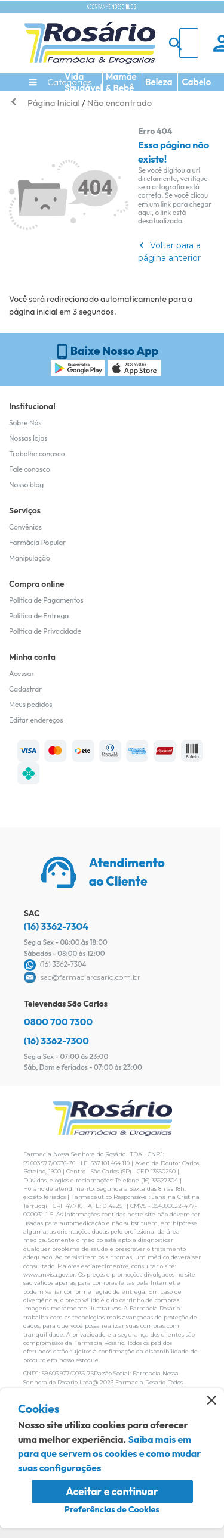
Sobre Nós (25, 422)
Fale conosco (29, 469)
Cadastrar (25, 688)
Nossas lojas (28, 438)
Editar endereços (36, 719)
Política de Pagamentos (46, 600)
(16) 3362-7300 (56, 1041)
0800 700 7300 (58, 1022)
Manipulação (29, 557)
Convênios (25, 526)
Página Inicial (53, 102)
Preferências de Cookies (112, 1509)
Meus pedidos (30, 704)
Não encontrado (119, 102)
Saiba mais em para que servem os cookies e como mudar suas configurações (109, 1453)
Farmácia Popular (37, 542)
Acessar (21, 673)
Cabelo (196, 82)
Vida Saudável (83, 82)
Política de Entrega (39, 615)
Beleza (159, 82)
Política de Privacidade (45, 631)
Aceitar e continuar (112, 1491)
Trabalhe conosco (37, 453)
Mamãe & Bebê (121, 82)
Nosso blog (26, 484)
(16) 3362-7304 (56, 926)
